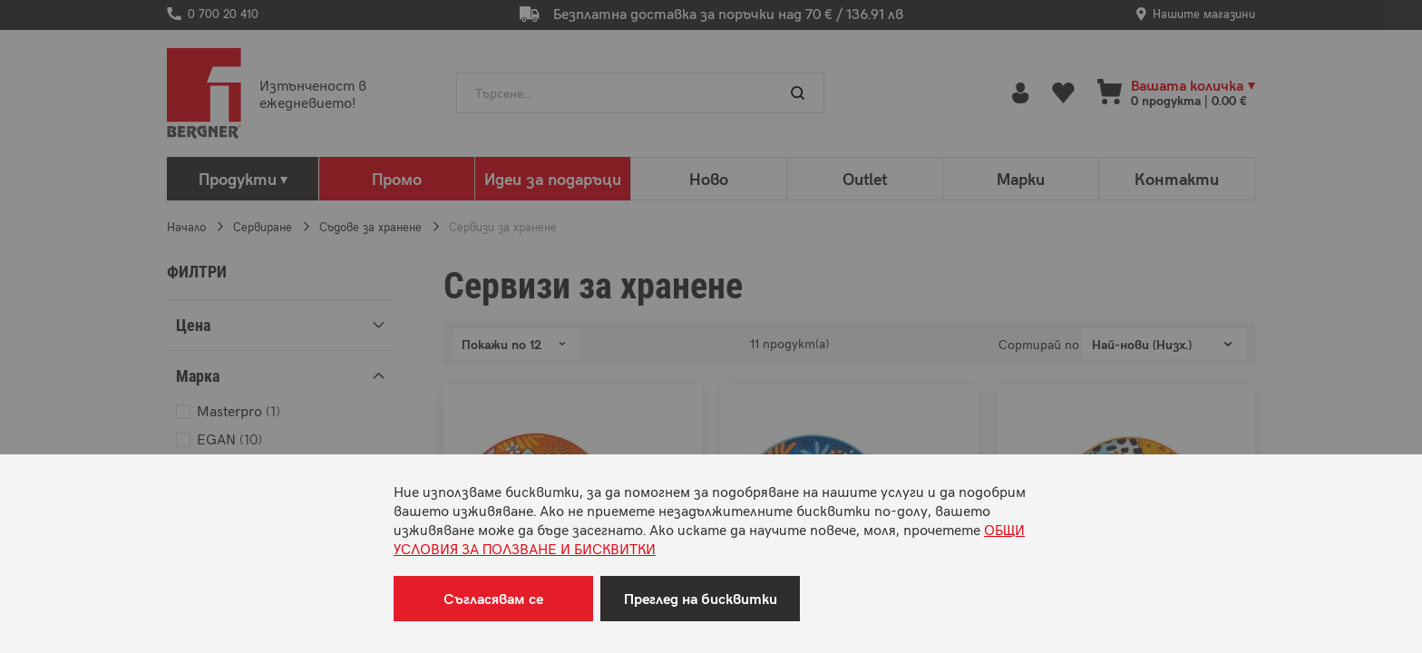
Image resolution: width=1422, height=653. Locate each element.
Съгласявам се (493, 598)
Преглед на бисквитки (700, 598)
